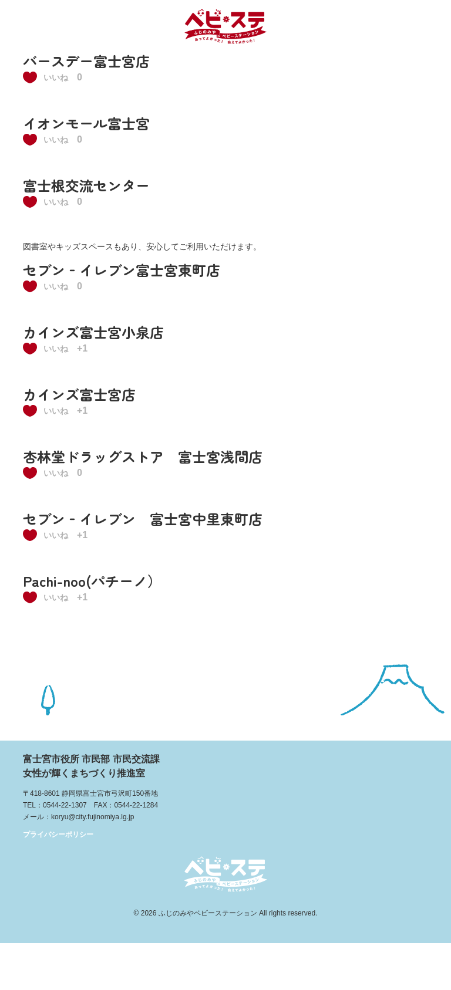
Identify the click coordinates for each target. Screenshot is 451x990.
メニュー (426, 25)
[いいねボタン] (48, 77)
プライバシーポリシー (58, 834)
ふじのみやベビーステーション (208, 913)
